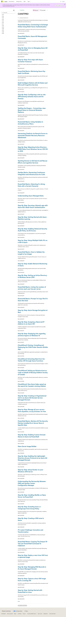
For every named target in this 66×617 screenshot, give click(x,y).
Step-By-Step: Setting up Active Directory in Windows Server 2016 (32, 276)
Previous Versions (10, 613)
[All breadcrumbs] (19, 10)
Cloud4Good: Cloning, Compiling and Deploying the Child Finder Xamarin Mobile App (33, 347)
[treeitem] (8, 14)
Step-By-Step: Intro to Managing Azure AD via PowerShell (32, 49)
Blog (15, 613)
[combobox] (8, 12)
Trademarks (45, 613)
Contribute (19, 613)
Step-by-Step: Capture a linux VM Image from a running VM (32, 579)
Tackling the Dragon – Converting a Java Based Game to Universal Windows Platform (31, 110)
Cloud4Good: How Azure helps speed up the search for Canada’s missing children (32, 385)
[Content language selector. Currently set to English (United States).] (6, 611)
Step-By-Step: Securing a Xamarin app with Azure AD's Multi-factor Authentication (33, 206)
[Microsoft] (2, 1)
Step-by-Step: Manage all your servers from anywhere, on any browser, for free (32, 410)
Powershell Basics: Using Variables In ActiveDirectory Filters (30, 123)
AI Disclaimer (3, 613)
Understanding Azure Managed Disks (31, 196)
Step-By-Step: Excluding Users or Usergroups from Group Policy (29, 508)
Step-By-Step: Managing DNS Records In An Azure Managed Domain (32, 568)
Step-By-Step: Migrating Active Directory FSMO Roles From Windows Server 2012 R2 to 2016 (33, 149)
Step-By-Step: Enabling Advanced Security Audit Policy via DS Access (32, 230)
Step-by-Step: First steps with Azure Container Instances (30, 61)
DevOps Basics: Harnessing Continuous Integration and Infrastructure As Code (31, 173)
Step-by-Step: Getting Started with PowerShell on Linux (30, 591)
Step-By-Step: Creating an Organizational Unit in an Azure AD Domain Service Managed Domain (32, 398)
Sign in (63, 1)
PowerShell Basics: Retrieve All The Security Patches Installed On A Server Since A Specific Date (33, 423)
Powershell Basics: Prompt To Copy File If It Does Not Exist (33, 299)
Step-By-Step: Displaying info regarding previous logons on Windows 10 (31, 334)
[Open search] (61, 1)
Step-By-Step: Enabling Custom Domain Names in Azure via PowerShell (31, 436)
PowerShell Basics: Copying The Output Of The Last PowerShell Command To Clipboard (32, 544)
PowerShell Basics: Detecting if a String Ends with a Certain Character (31, 185)
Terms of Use (40, 613)
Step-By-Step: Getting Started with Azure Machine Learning (32, 218)
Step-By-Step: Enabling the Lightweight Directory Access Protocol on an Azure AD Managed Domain (32, 458)
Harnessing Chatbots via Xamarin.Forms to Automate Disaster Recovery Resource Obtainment (32, 135)
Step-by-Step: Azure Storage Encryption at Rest (32, 311)
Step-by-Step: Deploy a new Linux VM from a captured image (33, 556)
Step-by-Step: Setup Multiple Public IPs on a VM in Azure (32, 241)
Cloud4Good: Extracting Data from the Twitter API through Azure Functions (31, 360)
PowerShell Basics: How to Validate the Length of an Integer (31, 253)
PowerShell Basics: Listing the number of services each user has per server (32, 288)
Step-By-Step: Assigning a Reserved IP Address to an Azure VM (31, 323)
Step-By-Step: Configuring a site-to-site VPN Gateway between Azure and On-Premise (32, 96)
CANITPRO (22, 10)
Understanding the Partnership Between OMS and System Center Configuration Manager (32, 483)
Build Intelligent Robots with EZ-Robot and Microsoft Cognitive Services (32, 84)
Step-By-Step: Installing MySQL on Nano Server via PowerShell (32, 496)
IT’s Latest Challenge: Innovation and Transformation (30, 531)
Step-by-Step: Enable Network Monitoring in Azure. (32, 265)
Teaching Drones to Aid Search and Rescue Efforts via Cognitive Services (32, 162)
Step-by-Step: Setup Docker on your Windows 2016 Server (30, 471)
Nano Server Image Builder (27, 446)
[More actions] (47, 10)
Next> (19, 601)
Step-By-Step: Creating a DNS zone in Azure (31, 519)
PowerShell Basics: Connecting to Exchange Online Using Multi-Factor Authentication (33, 26)
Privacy (24, 613)
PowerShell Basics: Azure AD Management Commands (32, 37)
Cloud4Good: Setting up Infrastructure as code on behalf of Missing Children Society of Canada (33, 372)
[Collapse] (13, 10)
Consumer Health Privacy (31, 613)
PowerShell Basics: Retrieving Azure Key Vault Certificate (31, 72)
